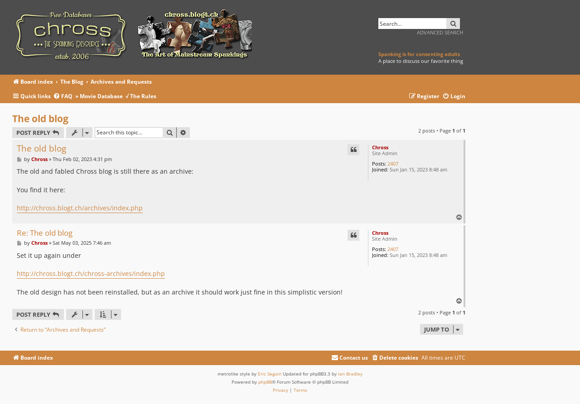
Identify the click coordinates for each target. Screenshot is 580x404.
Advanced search (440, 32)
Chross (380, 147)
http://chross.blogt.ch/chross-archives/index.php (91, 273)
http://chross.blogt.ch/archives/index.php (80, 208)
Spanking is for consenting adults (419, 54)
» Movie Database (99, 96)
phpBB (265, 382)
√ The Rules (141, 96)
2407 (392, 163)
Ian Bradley (350, 374)
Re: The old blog (44, 233)
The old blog (40, 118)
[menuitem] (64, 96)
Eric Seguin (269, 374)
